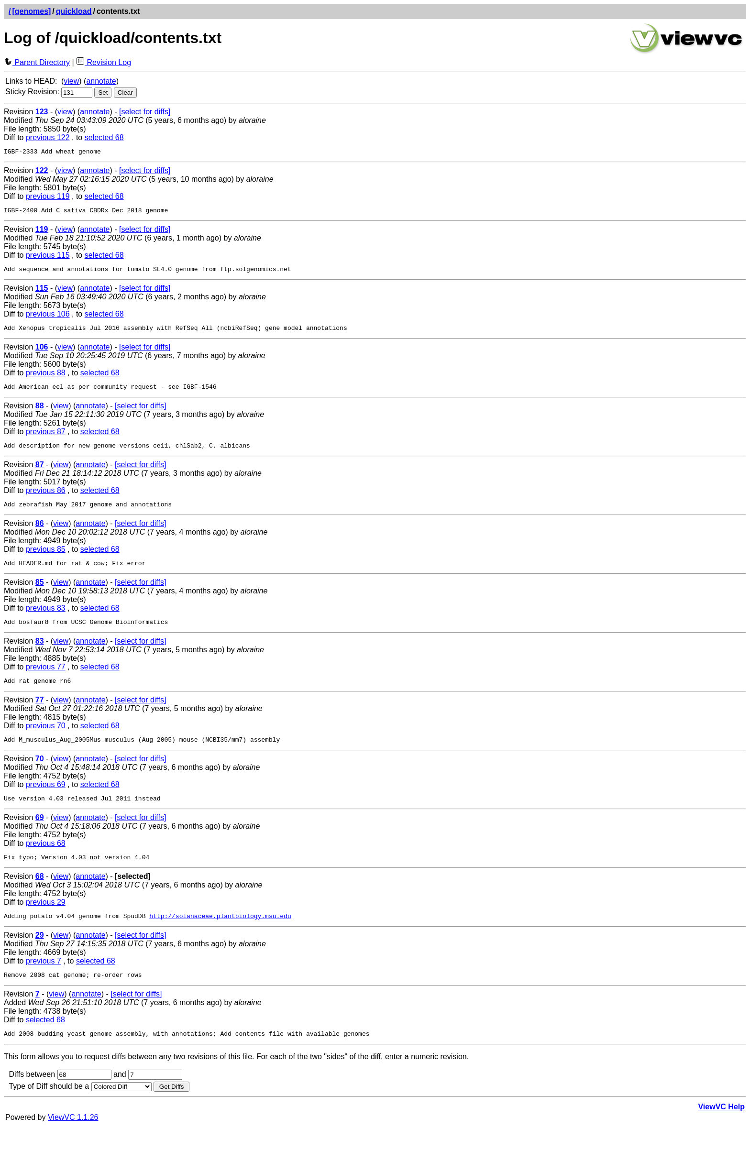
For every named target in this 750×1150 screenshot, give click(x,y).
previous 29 (46, 921)
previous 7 (43, 981)
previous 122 (48, 137)
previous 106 (48, 318)
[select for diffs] (144, 112)
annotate (101, 81)
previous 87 (46, 439)
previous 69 (46, 800)
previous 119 (48, 198)
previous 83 (46, 619)
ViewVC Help (721, 1130)
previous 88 (46, 378)
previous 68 (46, 860)
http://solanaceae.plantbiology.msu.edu (220, 935)
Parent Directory (37, 62)
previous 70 (46, 740)
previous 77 (46, 680)
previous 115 (48, 258)
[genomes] (31, 11)
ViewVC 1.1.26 (73, 1140)
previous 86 (46, 499)
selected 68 (104, 137)
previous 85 (46, 559)
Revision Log (103, 62)
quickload (74, 11)
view (71, 81)
